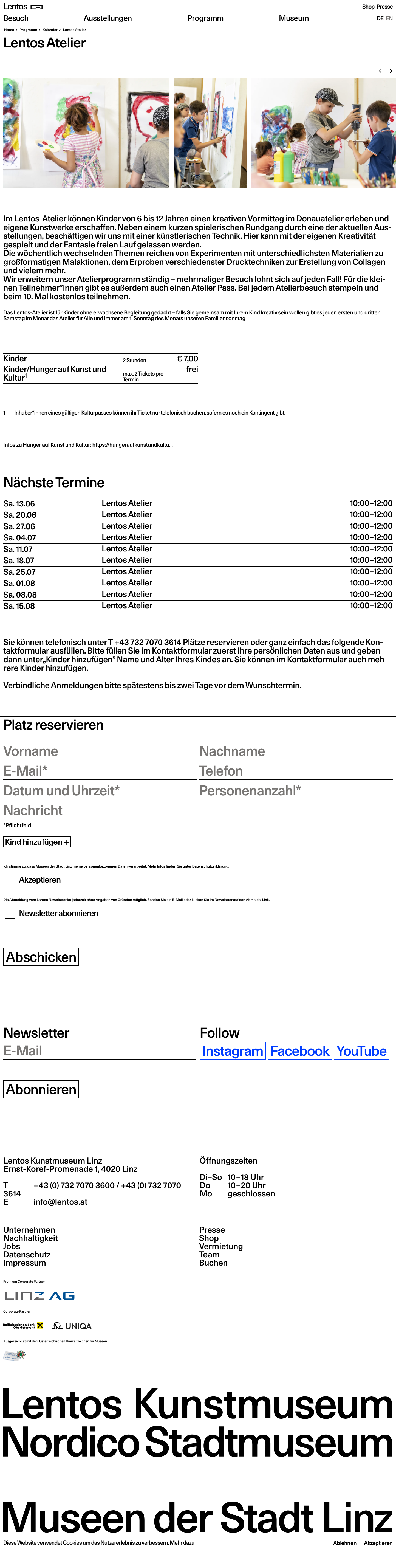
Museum (294, 18)
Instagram (232, 1051)
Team (209, 1254)
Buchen (213, 1263)
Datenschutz (27, 1254)
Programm (205, 18)
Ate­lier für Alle (76, 318)
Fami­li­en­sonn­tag (226, 318)
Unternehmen (29, 1230)
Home (9, 29)
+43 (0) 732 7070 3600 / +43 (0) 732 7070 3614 (92, 1189)
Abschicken (41, 957)
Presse (385, 6)
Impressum (24, 1263)
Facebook (299, 1051)
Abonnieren (41, 1089)
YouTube (361, 1051)
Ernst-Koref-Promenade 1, (70, 1169)
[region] (198, 133)
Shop (368, 6)
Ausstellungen (108, 18)
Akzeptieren (378, 1543)
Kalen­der (50, 29)
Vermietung (221, 1246)
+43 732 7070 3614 (147, 642)
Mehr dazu (182, 1543)
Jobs (11, 1246)
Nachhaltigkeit (30, 1238)
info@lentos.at (59, 1202)
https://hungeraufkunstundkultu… (132, 445)
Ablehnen (345, 1543)
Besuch (15, 18)
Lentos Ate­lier (74, 29)
